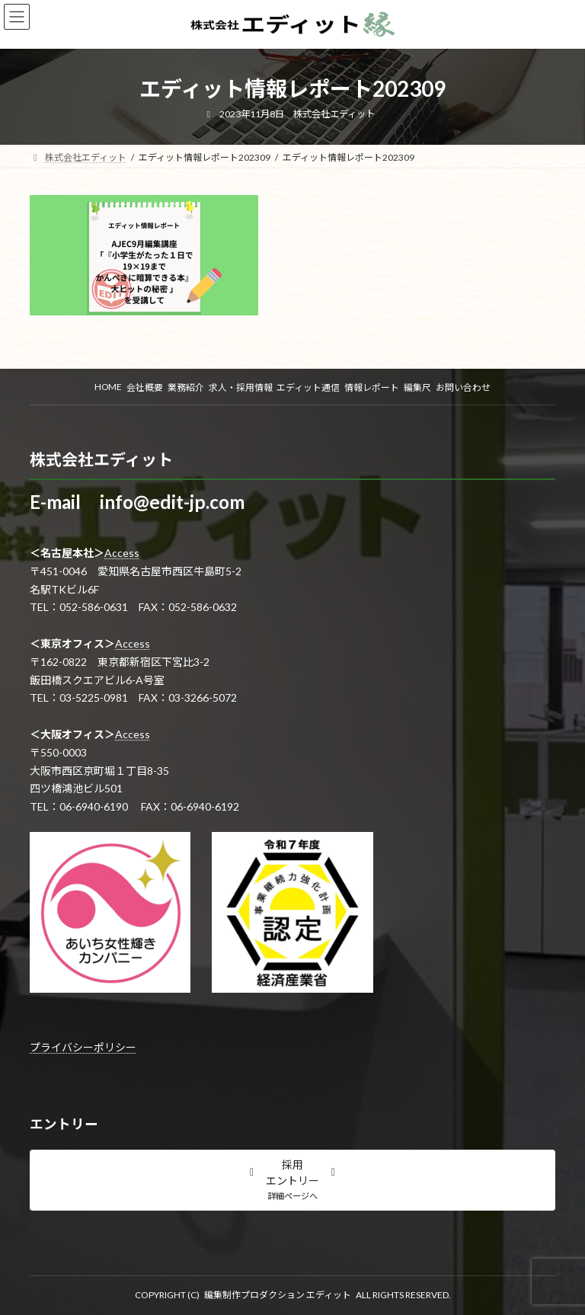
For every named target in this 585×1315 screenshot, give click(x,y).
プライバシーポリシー (83, 1047)
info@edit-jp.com (172, 502)
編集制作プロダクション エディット (277, 1295)
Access (121, 552)
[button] (292, 1180)
